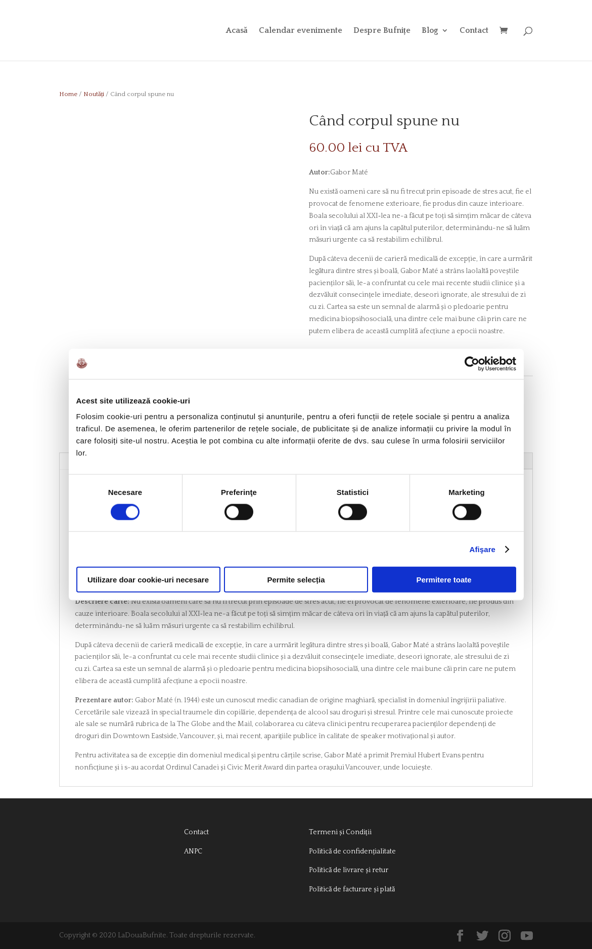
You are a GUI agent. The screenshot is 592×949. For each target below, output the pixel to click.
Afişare (483, 549)
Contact (474, 31)
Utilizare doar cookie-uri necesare (148, 579)
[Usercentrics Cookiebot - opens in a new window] (472, 363)
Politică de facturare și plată (352, 889)
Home (68, 94)
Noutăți (93, 94)
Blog (430, 31)
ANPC (193, 851)
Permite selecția (296, 579)
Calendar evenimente (300, 31)
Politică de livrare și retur (348, 870)
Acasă (237, 31)
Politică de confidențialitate (352, 851)
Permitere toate (443, 579)
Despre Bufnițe (382, 31)
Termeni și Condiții (340, 832)
